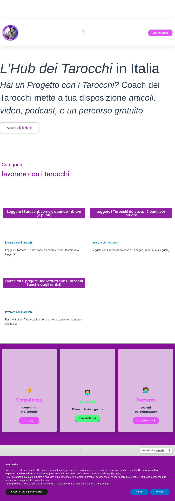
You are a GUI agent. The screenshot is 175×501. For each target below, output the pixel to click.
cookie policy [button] (114, 473)
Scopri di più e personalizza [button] (26, 491)
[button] (83, 32)
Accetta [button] (159, 491)
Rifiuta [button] (139, 491)
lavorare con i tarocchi (18, 242)
